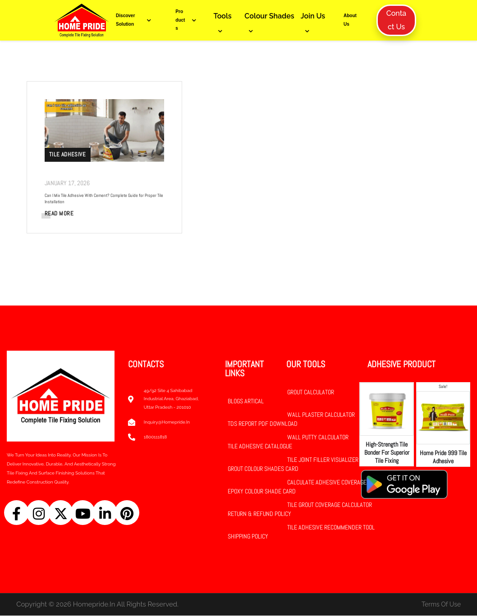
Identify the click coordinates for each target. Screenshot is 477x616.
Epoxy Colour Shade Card (262, 492)
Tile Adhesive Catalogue (260, 447)
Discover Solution (136, 20)
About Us (350, 20)
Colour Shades (269, 16)
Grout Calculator (310, 392)
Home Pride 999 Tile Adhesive (443, 457)
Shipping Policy (248, 537)
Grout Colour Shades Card (263, 469)
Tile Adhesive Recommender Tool (331, 528)
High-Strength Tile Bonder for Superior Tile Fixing (386, 453)
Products (187, 20)
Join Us (313, 16)
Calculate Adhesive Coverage (327, 483)
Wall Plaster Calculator (321, 415)
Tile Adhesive (68, 154)
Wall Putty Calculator (318, 437)
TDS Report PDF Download (263, 424)
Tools (223, 16)
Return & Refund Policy (259, 514)
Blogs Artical (246, 401)
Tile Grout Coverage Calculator (329, 505)
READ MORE (59, 213)
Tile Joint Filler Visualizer (322, 460)
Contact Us (396, 20)
